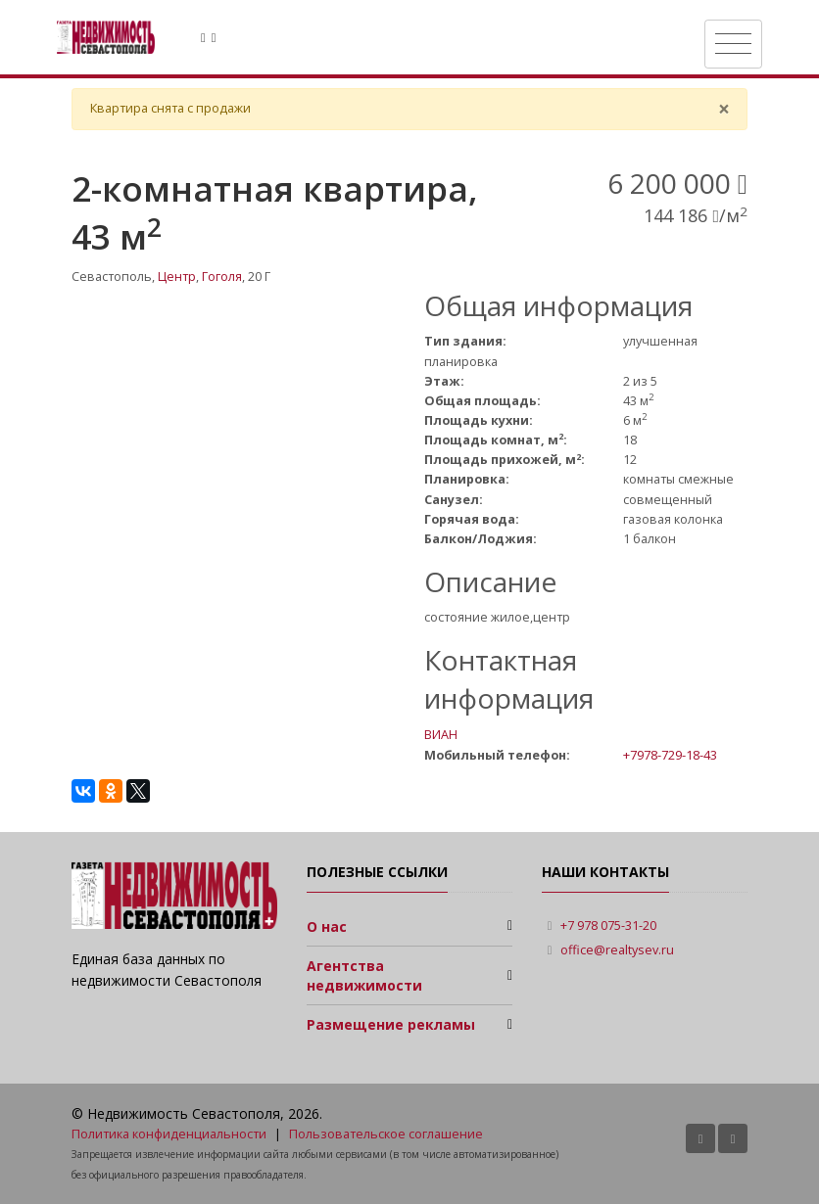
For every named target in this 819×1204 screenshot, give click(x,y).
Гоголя (222, 276)
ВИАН (441, 734)
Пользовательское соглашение (386, 1134)
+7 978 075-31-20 (608, 925)
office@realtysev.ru (617, 950)
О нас (327, 926)
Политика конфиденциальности (169, 1134)
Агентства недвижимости (364, 975)
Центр (177, 276)
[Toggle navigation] (733, 44)
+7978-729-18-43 (670, 755)
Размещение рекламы (391, 1024)
